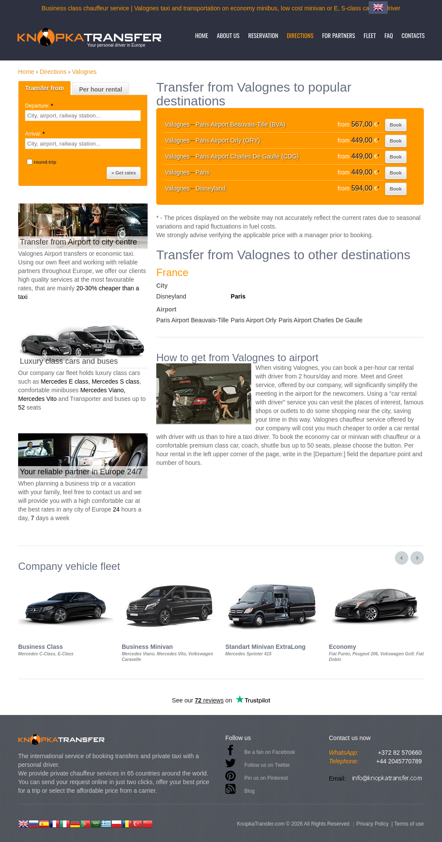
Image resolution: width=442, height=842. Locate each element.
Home (201, 35)
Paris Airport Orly (254, 320)
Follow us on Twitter (267, 765)
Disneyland (171, 296)
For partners (338, 35)
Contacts (413, 35)
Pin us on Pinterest (266, 778)
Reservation (263, 35)
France (172, 272)
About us (228, 35)
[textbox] (83, 115)
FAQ (389, 35)
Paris (238, 296)
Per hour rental (100, 89)
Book (396, 124)
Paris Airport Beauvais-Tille (192, 320)
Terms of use (409, 824)
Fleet (370, 35)
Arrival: (35, 134)
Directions (300, 35)
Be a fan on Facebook (269, 752)
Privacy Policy (372, 824)
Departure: (39, 106)
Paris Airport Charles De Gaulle (320, 320)
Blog (249, 791)
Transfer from (44, 88)
